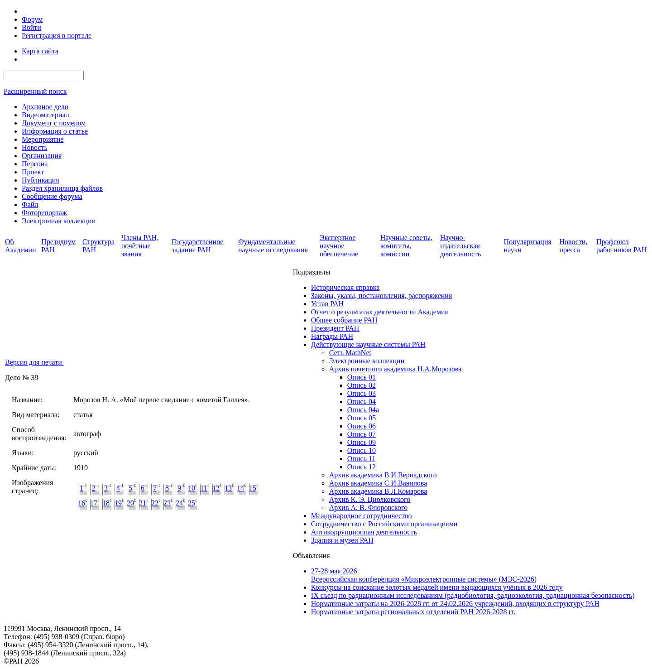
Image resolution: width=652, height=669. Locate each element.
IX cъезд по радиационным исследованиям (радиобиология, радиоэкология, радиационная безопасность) (473, 595)
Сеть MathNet (350, 352)
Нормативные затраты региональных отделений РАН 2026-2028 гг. (413, 612)
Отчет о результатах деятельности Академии (380, 312)
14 (240, 488)
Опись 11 (361, 458)
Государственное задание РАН (197, 246)
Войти (31, 27)
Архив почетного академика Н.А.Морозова (395, 369)
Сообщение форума (52, 196)
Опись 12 (361, 467)
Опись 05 (361, 418)
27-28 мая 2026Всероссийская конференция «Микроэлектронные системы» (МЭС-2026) (424, 575)
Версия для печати (34, 362)
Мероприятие (42, 139)
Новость (35, 147)
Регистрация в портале (56, 35)
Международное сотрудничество (361, 516)
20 (130, 503)
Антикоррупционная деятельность (364, 532)
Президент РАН (335, 328)
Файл (30, 204)
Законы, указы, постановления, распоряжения (381, 295)
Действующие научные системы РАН (368, 344)
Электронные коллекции (366, 361)
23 (167, 503)
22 (154, 503)
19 (118, 503)
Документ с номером (54, 123)
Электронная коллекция (58, 221)
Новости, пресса (573, 246)
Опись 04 (361, 401)
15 (252, 488)
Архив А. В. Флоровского (368, 507)
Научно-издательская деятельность (460, 246)
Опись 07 (361, 434)
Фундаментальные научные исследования (273, 246)
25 (191, 503)
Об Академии (20, 246)
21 (142, 503)
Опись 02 (361, 385)
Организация (42, 155)
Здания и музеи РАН (342, 540)
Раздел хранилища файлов (62, 188)
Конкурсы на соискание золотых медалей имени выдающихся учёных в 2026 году (437, 587)
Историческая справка (345, 287)
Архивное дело (45, 107)
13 (228, 488)
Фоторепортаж (44, 213)
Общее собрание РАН (344, 320)
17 (93, 503)
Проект (33, 172)
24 (179, 503)
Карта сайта (40, 51)
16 (81, 503)
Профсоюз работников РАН (621, 246)
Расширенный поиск (35, 91)
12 (216, 488)
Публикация (40, 180)
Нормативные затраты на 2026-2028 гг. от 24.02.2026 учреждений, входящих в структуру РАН (455, 603)
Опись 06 (361, 426)
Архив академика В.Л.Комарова (378, 491)
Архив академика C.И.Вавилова (378, 483)
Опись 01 (361, 377)
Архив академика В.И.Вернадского (383, 475)
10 (191, 488)
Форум (32, 19)
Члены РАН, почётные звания (140, 246)
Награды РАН (332, 336)
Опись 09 (361, 442)
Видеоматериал (45, 115)
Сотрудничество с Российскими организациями (384, 524)
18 (106, 503)
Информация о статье (55, 131)
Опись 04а (363, 410)
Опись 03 (361, 393)
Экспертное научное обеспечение (339, 246)
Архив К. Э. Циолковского (369, 499)
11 (203, 488)
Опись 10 (361, 450)
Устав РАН (327, 304)
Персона (35, 164)
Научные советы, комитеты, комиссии (406, 246)
